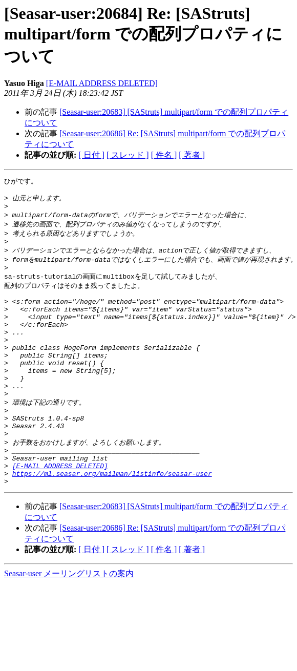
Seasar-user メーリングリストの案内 (69, 620)
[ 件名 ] (164, 155)
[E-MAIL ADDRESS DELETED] (102, 83)
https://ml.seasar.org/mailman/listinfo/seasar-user (112, 518)
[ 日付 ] (91, 155)
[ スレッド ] (128, 155)
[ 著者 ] (192, 155)
